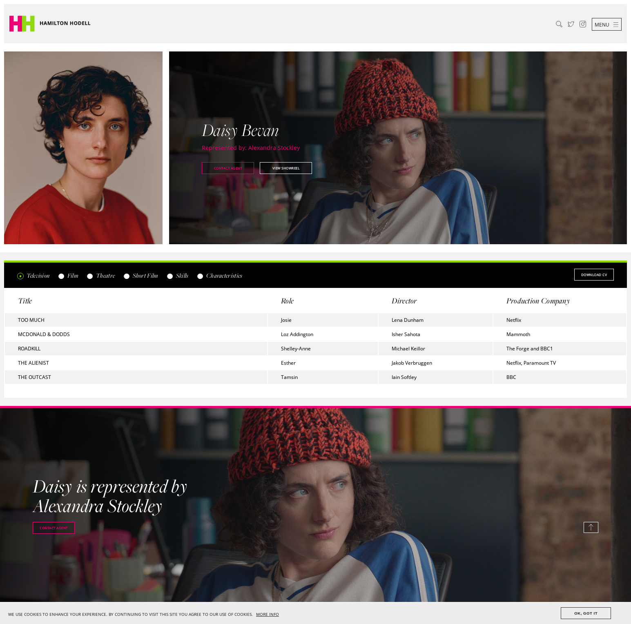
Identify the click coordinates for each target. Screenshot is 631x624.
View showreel (286, 168)
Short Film (140, 275)
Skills (178, 275)
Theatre (101, 275)
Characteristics (220, 275)
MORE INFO (267, 614)
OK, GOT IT (586, 613)
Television (33, 275)
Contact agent (228, 168)
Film (68, 275)
